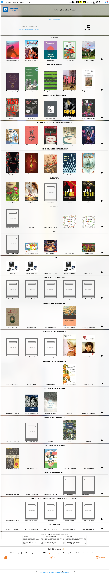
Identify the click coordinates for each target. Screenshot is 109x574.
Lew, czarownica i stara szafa (29, 538)
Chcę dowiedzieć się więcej (47, 572)
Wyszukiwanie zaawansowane (26, 29)
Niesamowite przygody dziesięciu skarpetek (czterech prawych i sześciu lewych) (60, 538)
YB (81, 2)
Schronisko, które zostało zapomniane (73, 542)
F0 (94, 2)
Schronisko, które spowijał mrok (51, 543)
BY (84, 2)
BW (77, 2)
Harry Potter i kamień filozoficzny (29, 542)
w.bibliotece (46, 553)
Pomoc (22, 2)
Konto (28, 2)
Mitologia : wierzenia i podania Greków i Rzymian (32, 539)
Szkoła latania (26, 543)
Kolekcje (37, 29)
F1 (97, 2)
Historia (15, 2)
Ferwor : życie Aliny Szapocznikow (72, 543)
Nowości (8, 2)
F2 (101, 2)
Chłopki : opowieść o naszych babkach (52, 539)
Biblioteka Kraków (54, 19)
